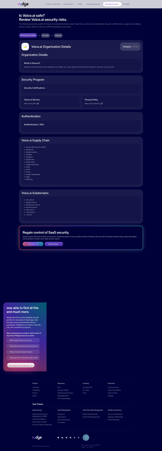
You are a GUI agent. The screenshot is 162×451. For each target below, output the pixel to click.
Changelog (36, 390)
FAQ (59, 387)
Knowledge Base (63, 396)
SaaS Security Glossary (65, 393)
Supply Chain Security (90, 414)
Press (84, 393)
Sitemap (110, 396)
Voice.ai (58, 35)
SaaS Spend (62, 417)
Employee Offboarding (115, 417)
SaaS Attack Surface (39, 422)
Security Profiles (63, 390)
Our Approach (87, 387)
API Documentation (64, 398)
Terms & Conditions (114, 390)
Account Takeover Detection (42, 424)
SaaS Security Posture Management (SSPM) (40, 415)
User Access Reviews (115, 414)
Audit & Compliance (39, 419)
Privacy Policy (112, 393)
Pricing (34, 393)
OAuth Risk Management (91, 417)
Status (34, 396)
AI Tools (45, 35)
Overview (35, 387)
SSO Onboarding (113, 420)
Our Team (86, 390)
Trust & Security (113, 387)
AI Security (61, 422)
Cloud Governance (64, 420)
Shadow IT (61, 414)
